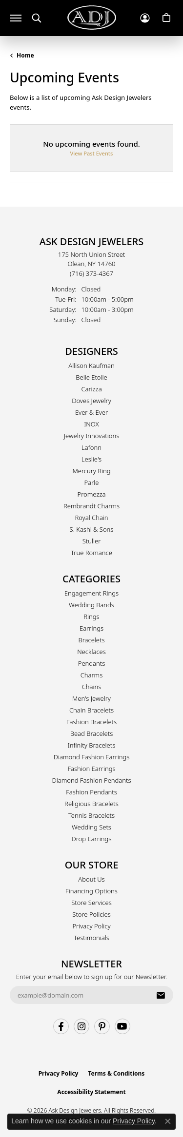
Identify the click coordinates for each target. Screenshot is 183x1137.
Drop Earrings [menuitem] (92, 838)
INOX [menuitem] (91, 424)
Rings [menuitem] (91, 616)
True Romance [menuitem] (91, 552)
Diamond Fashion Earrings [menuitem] (92, 756)
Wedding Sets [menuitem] (91, 827)
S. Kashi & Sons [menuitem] (92, 529)
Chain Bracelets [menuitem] (91, 710)
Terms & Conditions (116, 1073)
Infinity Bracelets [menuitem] (92, 745)
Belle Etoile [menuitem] (91, 377)
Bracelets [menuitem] (91, 640)
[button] (36, 18)
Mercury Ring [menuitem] (91, 470)
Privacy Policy (91, 926)
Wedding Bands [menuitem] (91, 604)
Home (25, 55)
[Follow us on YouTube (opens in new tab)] (122, 1026)
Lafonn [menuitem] (91, 447)
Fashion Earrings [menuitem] (91, 768)
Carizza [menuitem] (91, 389)
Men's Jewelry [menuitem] (91, 698)
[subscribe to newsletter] (160, 995)
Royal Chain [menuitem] (91, 517)
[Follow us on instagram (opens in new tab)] (81, 1026)
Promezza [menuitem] (92, 494)
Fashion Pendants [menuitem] (91, 792)
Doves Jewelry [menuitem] (91, 400)
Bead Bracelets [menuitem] (91, 733)
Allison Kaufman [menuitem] (91, 365)
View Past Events (91, 153)
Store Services (91, 902)
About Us (91, 879)
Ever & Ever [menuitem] (91, 412)
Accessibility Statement (91, 1092)
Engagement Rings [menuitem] (91, 593)
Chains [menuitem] (92, 686)
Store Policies (91, 914)
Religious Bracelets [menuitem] (91, 803)
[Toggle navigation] (15, 18)
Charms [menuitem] (92, 675)
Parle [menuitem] (91, 482)
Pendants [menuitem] (91, 663)
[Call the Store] (91, 273)
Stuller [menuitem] (91, 541)
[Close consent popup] (168, 1121)
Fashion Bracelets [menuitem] (91, 721)
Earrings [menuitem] (91, 628)
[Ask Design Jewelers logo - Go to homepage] (91, 17)
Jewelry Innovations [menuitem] (91, 435)
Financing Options (91, 890)
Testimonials (91, 937)
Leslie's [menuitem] (91, 459)
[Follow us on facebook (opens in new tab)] (61, 1026)
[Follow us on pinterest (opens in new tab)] (102, 1026)
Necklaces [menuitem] (91, 651)
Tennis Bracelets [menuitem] (91, 815)
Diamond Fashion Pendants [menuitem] (91, 780)
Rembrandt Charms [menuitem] (91, 505)
